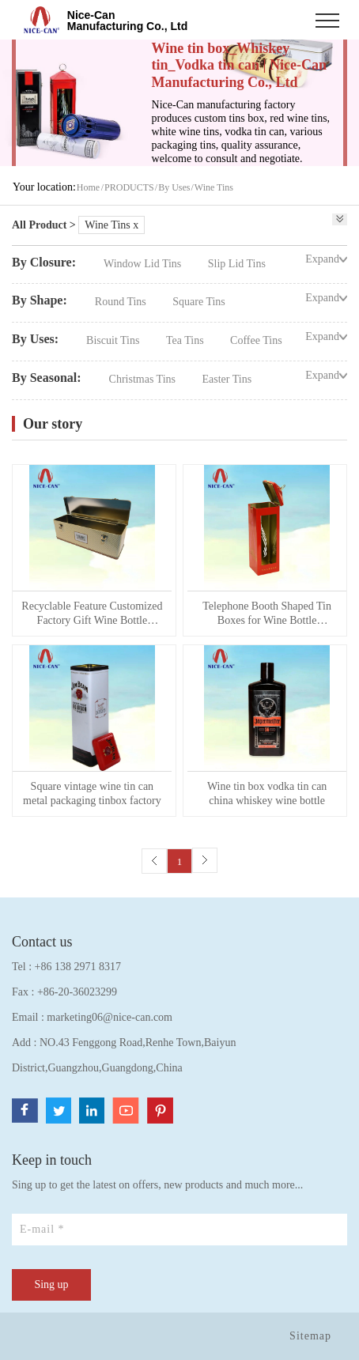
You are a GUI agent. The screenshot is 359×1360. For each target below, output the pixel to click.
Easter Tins (227, 379)
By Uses (174, 187)
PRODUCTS (129, 187)
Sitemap (310, 1336)
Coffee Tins (256, 340)
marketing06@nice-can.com (109, 1017)
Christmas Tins (144, 379)
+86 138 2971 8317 (78, 967)
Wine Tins (214, 187)
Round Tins (122, 302)
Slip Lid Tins (237, 264)
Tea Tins (186, 340)
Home (88, 187)
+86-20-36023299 (77, 992)
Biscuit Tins (114, 340)
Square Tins (198, 302)
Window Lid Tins (144, 264)
